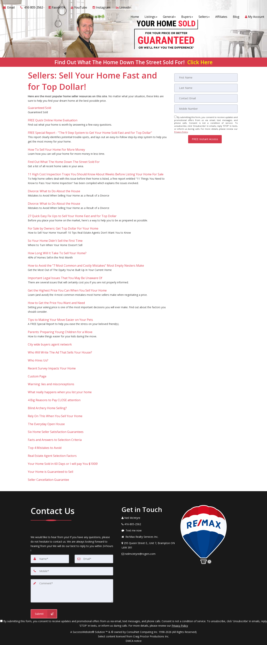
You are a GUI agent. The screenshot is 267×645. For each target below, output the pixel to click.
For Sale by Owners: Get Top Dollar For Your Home (63, 228)
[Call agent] (31, 7)
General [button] (169, 17)
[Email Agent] (10, 7)
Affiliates (221, 17)
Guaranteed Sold (39, 108)
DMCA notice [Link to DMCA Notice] (134, 641)
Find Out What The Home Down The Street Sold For (64, 162)
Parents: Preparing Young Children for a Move (60, 332)
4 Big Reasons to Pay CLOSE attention (54, 400)
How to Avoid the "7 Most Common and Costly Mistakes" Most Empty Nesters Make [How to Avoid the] (86, 265)
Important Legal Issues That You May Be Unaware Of (65, 278)
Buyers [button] (187, 17)
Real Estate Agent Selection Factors (52, 456)
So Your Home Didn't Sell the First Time (55, 241)
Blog (236, 17)
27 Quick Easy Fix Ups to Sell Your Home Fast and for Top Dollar (72, 216)
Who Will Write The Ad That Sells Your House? (60, 352)
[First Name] (206, 77)
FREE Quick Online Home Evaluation (52, 120)
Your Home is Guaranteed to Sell (50, 472)
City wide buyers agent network (50, 344)
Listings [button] (151, 17)
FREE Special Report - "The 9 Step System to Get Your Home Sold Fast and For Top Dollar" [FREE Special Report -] (90, 133)
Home (135, 17)
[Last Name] (206, 88)
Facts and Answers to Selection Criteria (55, 440)
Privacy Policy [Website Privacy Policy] (181, 131)
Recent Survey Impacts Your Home (52, 368)
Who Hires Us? (38, 360)
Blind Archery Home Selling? (47, 408)
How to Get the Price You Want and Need (56, 303)
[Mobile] (206, 108)
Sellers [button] (204, 17)
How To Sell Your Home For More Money (56, 150)
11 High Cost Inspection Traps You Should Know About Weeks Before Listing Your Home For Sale (95, 174)
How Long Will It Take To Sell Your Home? (57, 253)
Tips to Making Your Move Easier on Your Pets (60, 320)
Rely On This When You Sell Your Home (55, 416)
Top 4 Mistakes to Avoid (44, 448)
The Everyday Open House (46, 424)
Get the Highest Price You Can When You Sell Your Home (67, 290)
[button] (205, 139)
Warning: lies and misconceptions (51, 384)
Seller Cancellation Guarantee (48, 480)
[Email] (206, 98)
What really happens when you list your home (60, 392)
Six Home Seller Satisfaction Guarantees (55, 432)
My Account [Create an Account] (254, 17)
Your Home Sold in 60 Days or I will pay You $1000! (63, 464)
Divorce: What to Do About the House (54, 191)
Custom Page (37, 376)
